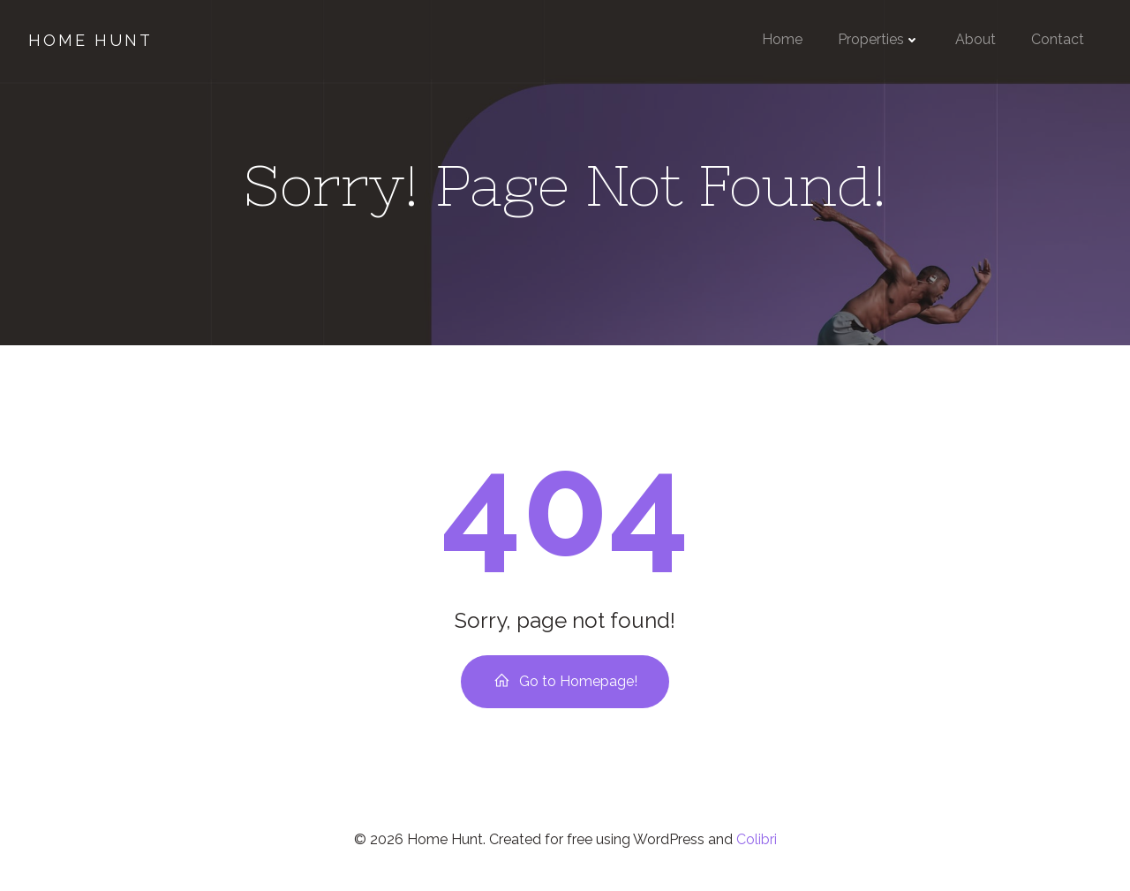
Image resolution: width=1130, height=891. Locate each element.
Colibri (756, 839)
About (975, 39)
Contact (1057, 39)
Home (782, 39)
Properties (879, 39)
